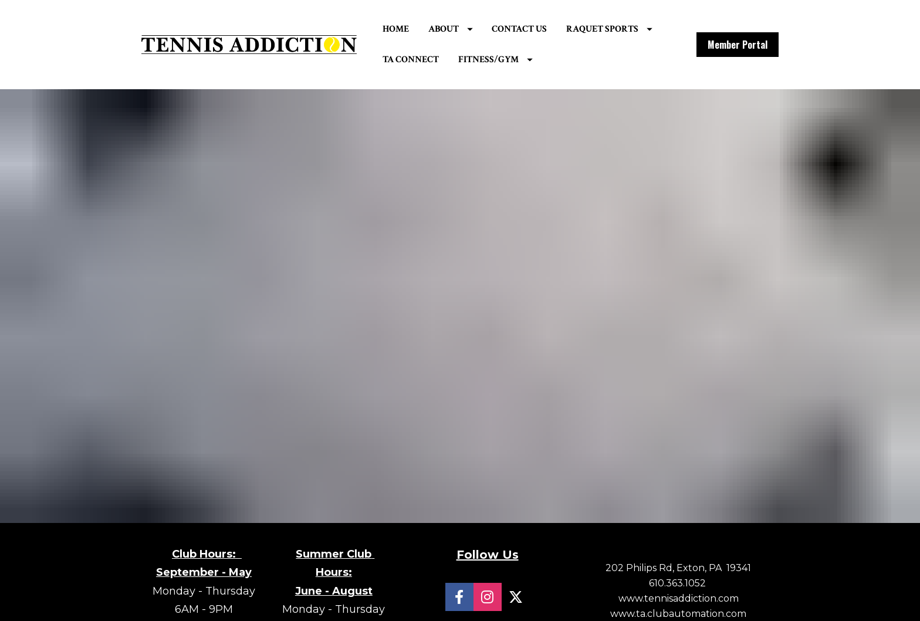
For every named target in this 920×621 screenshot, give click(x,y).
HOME (421, 30)
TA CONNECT (541, 61)
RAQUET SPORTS (451, 61)
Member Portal (737, 46)
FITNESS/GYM (625, 61)
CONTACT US (544, 30)
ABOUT (476, 30)
